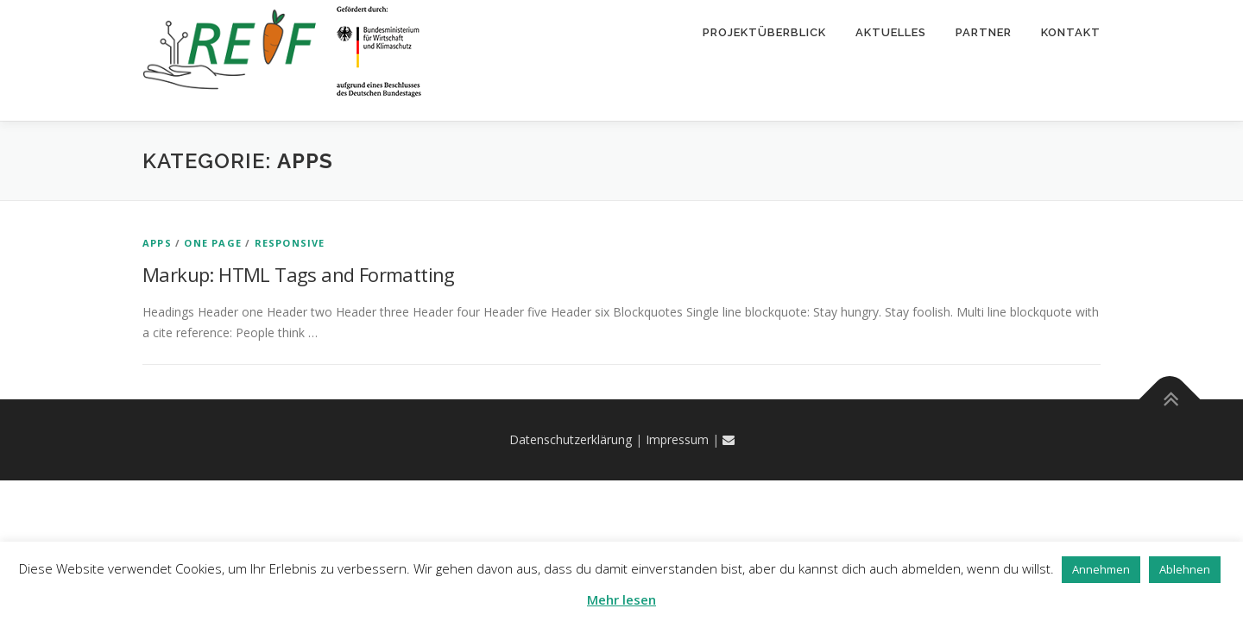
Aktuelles (890, 32)
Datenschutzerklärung (570, 439)
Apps (157, 242)
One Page (213, 242)
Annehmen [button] (1101, 569)
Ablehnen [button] (1184, 569)
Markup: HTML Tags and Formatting (298, 274)
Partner (984, 32)
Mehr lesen (621, 599)
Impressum (677, 439)
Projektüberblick (764, 32)
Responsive (290, 242)
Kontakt (1071, 32)
